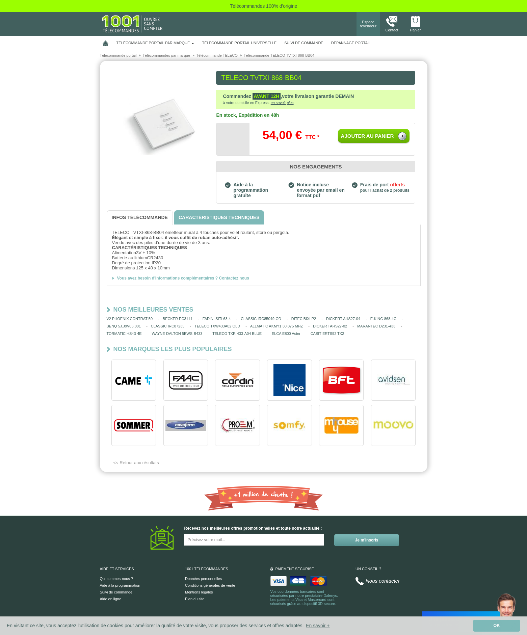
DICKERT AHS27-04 (343, 319)
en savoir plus (282, 103)
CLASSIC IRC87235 (168, 326)
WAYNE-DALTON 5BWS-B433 (177, 334)
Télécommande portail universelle (239, 43)
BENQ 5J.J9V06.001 (124, 326)
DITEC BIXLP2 (303, 319)
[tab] (140, 217)
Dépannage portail (351, 43)
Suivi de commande (116, 592)
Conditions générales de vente (210, 585)
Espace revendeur (368, 24)
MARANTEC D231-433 (376, 326)
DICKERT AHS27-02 (330, 326)
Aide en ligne (111, 599)
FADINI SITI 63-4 (217, 319)
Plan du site (194, 599)
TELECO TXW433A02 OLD (217, 326)
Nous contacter (383, 581)
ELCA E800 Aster (286, 334)
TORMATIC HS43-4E (124, 334)
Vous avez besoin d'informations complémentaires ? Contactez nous (183, 278)
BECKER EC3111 (177, 319)
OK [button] (497, 625)
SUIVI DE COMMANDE (303, 43)
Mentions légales (199, 592)
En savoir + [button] (318, 625)
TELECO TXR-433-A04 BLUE (237, 334)
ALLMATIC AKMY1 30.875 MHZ (276, 326)
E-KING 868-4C (383, 319)
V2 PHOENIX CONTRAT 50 (130, 319)
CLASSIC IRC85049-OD (261, 319)
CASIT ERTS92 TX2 (327, 334)
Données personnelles (203, 579)
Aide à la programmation (120, 585)
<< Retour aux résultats (136, 462)
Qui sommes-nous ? (116, 579)
